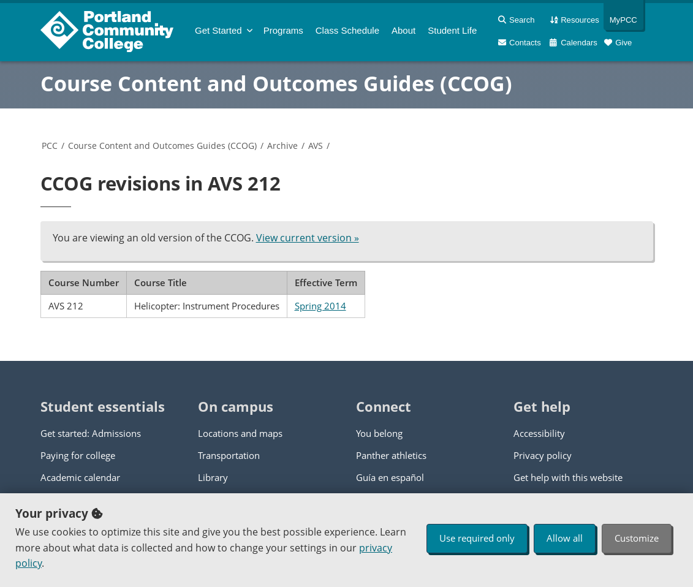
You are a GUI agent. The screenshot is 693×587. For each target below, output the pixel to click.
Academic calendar (80, 477)
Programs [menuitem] (283, 30)
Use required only (477, 538)
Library (213, 477)
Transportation (229, 455)
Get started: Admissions (90, 433)
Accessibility (539, 433)
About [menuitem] (403, 30)
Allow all (565, 538)
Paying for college (77, 455)
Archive (282, 145)
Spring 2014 (320, 306)
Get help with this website (568, 477)
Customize (637, 538)
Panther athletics (391, 455)
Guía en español (390, 477)
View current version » (307, 237)
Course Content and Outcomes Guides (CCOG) (276, 83)
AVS (315, 145)
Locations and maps (240, 433)
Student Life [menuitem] (452, 30)
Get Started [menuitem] (218, 30)
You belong (379, 433)
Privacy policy (542, 455)
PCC (50, 145)
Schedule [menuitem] (347, 30)
